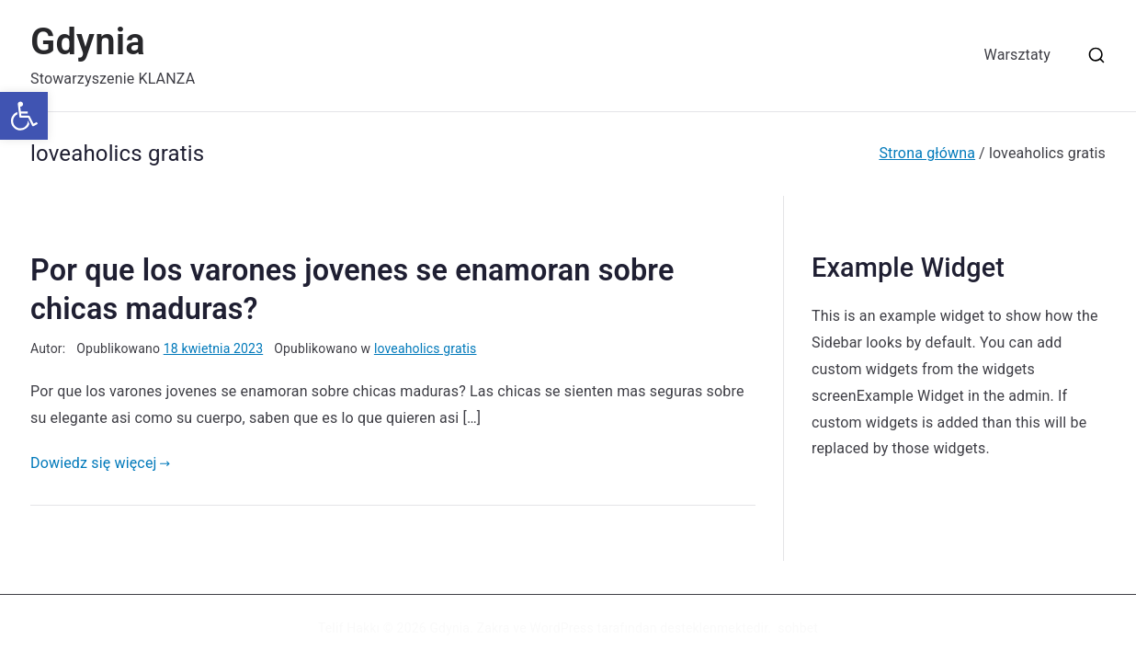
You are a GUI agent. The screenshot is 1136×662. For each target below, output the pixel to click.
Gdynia (87, 41)
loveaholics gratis (425, 348)
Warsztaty (1017, 54)
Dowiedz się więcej (100, 463)
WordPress (561, 628)
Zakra (493, 628)
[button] (24, 116)
